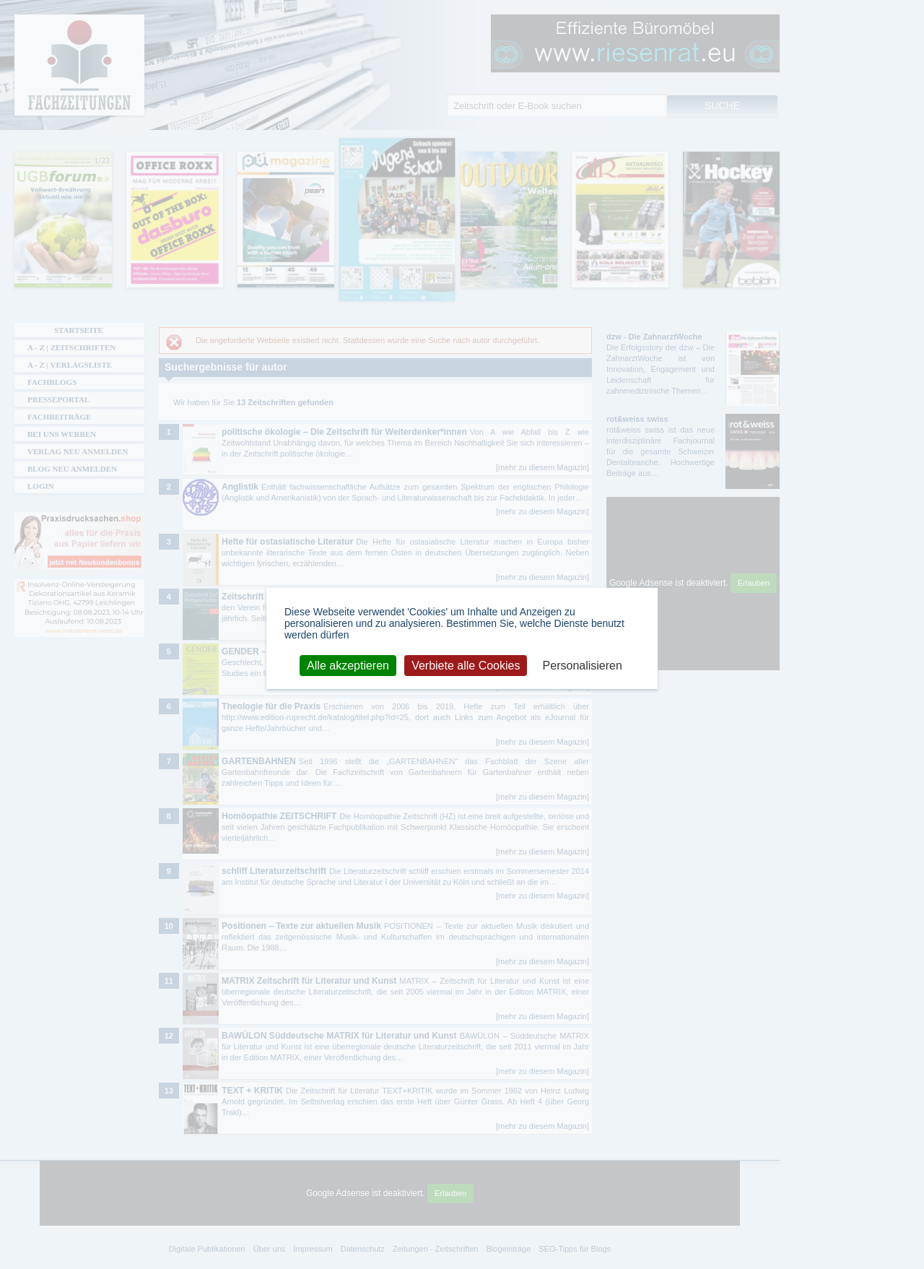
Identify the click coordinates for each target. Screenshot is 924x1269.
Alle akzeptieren (348, 665)
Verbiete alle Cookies (465, 665)
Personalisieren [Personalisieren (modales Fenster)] (582, 665)
